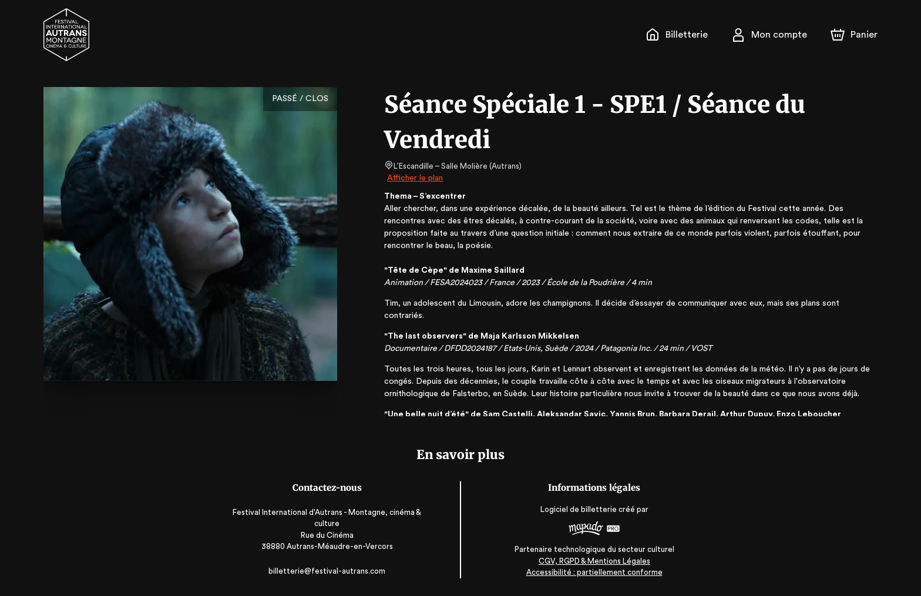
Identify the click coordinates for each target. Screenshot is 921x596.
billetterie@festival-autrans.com (328, 571)
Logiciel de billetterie (576, 509)
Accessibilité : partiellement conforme (592, 572)
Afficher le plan (414, 178)
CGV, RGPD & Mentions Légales (592, 561)
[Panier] (854, 34)
